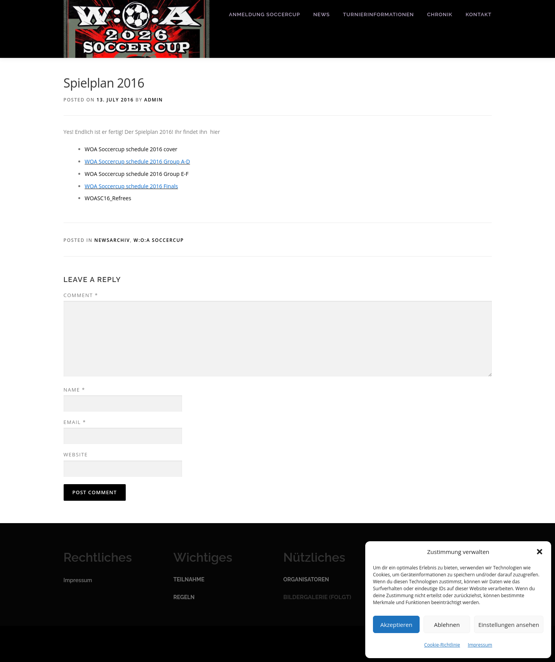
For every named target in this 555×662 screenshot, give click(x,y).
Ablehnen (447, 624)
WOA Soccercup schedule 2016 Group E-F (137, 173)
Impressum (480, 645)
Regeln (184, 597)
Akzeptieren (396, 624)
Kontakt (478, 14)
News (321, 14)
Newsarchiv (112, 240)
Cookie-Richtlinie (442, 645)
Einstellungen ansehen (508, 624)
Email (75, 422)
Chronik (439, 14)
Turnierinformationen (378, 14)
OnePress (294, 643)
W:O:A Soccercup (158, 240)
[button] (539, 552)
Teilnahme (189, 579)
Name (74, 389)
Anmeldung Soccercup (264, 14)
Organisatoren (306, 579)
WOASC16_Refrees (108, 198)
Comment (81, 295)
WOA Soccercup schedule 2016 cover (131, 149)
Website (76, 454)
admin (153, 99)
